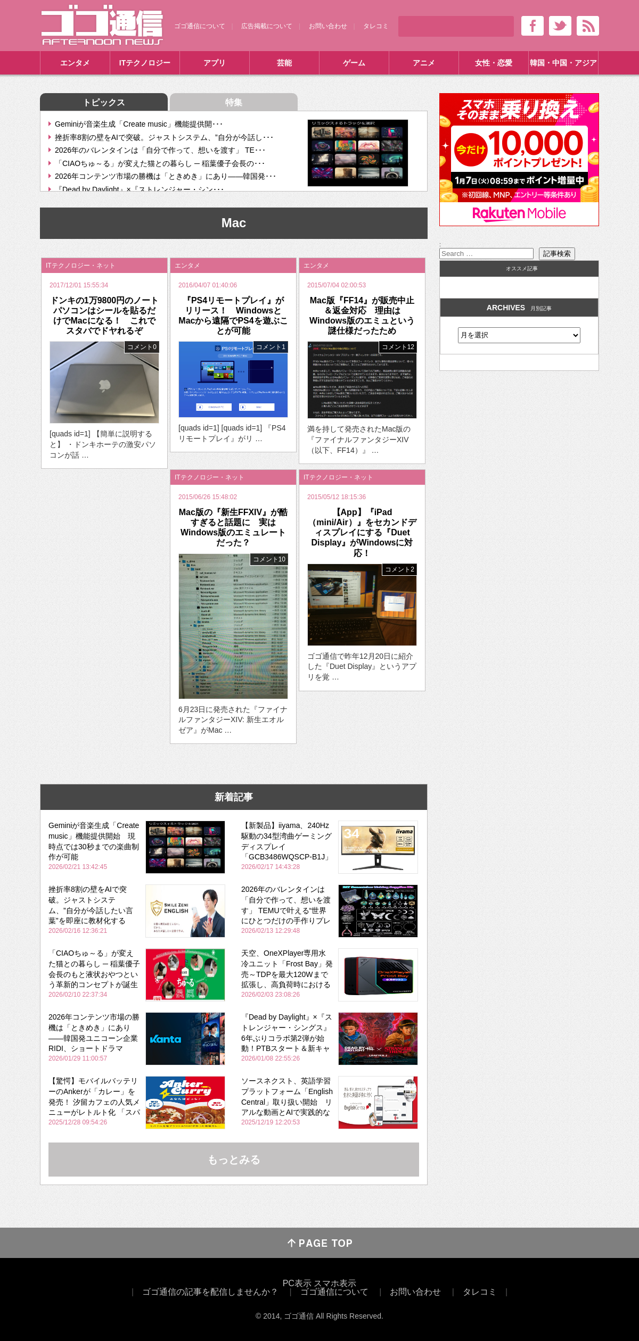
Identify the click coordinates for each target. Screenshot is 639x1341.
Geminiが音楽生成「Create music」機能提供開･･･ (139, 124)
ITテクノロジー (144, 63)
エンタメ (75, 63)
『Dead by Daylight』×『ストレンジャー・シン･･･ (139, 189)
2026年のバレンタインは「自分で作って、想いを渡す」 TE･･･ (160, 150)
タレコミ (376, 26)
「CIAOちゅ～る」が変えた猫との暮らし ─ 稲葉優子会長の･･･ (160, 163)
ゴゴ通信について (199, 26)
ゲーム (354, 63)
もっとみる (233, 1159)
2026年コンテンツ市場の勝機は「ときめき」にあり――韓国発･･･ (165, 176)
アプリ (214, 63)
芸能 (284, 63)
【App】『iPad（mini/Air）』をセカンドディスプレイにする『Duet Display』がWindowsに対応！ (362, 533)
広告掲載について (266, 26)
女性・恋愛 (493, 63)
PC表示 (297, 1283)
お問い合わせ (328, 26)
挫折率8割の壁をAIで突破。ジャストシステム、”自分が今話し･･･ (164, 137)
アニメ (424, 63)
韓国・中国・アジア (563, 63)
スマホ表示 (335, 1283)
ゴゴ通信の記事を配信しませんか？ (210, 1291)
